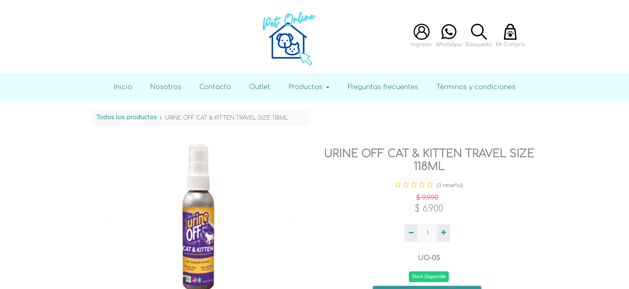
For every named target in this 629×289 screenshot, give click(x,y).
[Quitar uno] (411, 233)
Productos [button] (306, 87)
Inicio (123, 87)
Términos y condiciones (475, 87)
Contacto (215, 87)
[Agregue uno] (443, 233)
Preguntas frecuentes (382, 87)
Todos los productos (126, 117)
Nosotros (165, 87)
